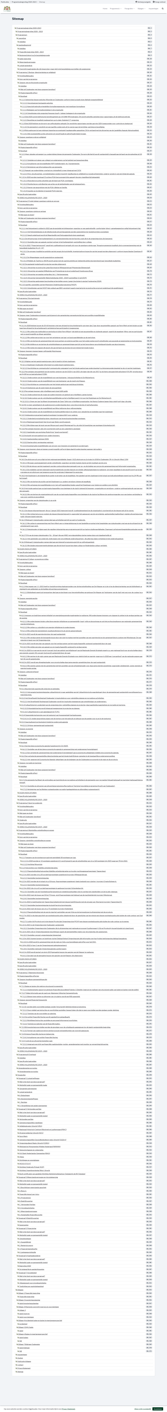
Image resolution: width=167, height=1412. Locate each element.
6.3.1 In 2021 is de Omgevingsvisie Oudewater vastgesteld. (41, 925)
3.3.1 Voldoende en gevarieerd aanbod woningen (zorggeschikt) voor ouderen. (48, 415)
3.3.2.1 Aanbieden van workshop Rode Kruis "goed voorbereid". (44, 432)
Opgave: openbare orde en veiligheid (32, 137)
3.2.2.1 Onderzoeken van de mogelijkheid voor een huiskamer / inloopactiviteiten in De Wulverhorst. (57, 377)
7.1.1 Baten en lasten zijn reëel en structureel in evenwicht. (41, 986)
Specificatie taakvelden (27, 194)
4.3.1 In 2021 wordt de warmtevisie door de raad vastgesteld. (42, 634)
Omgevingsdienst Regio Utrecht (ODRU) (33, 1143)
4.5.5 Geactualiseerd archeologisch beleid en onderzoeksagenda (43, 722)
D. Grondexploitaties (26, 1208)
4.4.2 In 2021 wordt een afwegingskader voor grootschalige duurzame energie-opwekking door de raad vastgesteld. (62, 662)
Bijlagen (142, 8)
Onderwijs (22, 820)
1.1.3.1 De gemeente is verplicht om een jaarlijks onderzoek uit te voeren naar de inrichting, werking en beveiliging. (62, 127)
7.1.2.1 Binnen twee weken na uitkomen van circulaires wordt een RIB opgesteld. (50, 996)
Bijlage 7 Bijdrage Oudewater (28, 1344)
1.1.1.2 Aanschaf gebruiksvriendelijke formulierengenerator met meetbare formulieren (52, 106)
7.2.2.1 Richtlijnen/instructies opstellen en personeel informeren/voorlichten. (48, 1020)
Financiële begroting (26, 1297)
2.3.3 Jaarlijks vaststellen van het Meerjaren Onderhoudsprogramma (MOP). (48, 285)
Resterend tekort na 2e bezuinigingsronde (34, 55)
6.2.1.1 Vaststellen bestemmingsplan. (34, 878)
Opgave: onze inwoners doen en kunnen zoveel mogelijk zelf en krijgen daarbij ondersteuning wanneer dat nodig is (60, 449)
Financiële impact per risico (28, 1194)
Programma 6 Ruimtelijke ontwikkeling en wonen (35, 830)
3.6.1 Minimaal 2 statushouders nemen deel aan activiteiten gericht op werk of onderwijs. (52, 520)
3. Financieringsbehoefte (27, 1249)
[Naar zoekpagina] (163, 8)
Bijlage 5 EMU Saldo (25, 1327)
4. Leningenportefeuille (27, 1252)
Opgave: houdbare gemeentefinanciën (32, 979)
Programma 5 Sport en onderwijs (29, 803)
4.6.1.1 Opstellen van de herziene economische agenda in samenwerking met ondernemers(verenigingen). (59, 749)
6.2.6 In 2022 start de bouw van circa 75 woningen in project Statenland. (46, 909)
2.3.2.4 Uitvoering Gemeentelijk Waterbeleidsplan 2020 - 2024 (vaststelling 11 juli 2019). (53, 278)
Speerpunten (23, 1225)
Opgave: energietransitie (27, 598)
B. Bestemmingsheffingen (28, 1099)
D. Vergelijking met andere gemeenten (32, 1106)
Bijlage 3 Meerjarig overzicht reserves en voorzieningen (38, 1307)
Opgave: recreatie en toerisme (29, 763)
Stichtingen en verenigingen (28, 1160)
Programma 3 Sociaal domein (28, 298)
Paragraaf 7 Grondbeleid (27, 1273)
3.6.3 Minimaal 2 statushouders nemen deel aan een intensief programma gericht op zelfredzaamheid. (56, 542)
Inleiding (22, 42)
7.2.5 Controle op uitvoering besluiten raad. (36, 1041)
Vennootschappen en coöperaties (30, 1150)
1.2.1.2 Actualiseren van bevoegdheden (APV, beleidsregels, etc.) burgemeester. (50, 164)
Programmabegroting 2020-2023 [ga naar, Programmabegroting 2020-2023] (24, 2)
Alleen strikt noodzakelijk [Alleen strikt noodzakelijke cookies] (142, 1409)
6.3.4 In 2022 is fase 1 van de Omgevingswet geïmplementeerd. (43, 945)
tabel (20, 1331)
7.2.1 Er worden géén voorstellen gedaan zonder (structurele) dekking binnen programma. (52, 1007)
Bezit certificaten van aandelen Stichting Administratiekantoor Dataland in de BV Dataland (51, 1174)
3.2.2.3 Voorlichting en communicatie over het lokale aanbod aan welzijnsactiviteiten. (52, 384)
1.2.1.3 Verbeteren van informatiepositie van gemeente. (41, 167)
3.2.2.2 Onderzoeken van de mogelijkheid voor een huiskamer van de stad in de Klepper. (52, 381)
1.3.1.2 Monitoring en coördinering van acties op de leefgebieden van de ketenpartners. (52, 184)
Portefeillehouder (25, 302)
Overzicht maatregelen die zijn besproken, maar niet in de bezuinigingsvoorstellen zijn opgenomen (54, 69)
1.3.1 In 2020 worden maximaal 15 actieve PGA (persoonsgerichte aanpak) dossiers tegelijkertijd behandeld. (59, 177)
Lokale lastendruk (25, 65)
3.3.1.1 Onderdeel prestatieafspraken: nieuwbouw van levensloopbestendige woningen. (52, 418)
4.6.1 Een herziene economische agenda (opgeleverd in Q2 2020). (43, 746)
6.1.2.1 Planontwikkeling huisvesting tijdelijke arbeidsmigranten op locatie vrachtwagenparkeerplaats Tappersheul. (63, 871)
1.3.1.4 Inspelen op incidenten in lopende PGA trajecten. (41, 191)
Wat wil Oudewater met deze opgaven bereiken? (37, 89)
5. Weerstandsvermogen (27, 1211)
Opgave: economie (25, 729)
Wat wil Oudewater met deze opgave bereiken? (37, 576)
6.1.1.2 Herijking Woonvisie (31, 864)
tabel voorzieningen (26, 1317)
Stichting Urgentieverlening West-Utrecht (34, 1170)
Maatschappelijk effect (28, 93)
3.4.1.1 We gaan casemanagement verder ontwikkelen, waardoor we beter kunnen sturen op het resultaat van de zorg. (63, 463)
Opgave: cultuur (24, 569)
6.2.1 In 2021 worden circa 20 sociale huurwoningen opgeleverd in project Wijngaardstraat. (53, 875)
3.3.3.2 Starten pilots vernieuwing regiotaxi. (36, 442)
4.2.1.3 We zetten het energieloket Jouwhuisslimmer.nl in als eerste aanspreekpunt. (51, 631)
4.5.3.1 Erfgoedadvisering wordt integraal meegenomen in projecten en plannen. (50, 708)
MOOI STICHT (24, 1164)
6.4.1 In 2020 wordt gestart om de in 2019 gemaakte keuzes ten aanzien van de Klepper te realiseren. (56, 952)
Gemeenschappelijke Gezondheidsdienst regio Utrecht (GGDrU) (42, 1140)
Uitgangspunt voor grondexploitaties (32, 1283)
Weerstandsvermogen (26, 62)
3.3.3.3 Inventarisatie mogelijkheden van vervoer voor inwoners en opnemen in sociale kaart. (54, 446)
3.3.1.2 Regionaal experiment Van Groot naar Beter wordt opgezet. (45, 422)
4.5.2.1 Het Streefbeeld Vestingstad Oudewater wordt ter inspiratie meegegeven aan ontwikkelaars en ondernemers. (63, 701)
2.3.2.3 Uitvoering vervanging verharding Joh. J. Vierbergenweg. (44, 274)
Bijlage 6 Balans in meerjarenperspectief (32, 1334)
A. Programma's (24, 1198)
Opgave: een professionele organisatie (32, 83)
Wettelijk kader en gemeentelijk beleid (33, 1116)
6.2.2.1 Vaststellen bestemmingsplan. (34, 885)
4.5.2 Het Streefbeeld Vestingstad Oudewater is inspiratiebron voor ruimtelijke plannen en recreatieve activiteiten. (61, 698)
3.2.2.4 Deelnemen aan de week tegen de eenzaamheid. (41, 388)
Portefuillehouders (25, 562)
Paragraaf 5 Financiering (26, 1228)
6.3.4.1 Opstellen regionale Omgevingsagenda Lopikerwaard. (43, 949)
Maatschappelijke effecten (28, 976)
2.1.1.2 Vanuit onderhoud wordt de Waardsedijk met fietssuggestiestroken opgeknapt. (52, 235)
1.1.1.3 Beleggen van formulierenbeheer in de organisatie (41, 110)
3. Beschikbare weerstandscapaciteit (32, 1187)
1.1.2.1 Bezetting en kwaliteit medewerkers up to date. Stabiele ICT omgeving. (49, 120)
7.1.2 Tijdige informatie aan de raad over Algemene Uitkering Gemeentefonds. (48, 993)
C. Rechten (22, 1102)
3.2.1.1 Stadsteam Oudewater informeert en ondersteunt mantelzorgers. (47, 365)
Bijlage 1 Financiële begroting (28, 1293)
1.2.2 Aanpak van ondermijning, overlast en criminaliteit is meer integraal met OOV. (50, 170)
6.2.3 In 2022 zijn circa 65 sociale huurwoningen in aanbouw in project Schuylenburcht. (51, 888)
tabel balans (23, 1337)
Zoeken (19, 1358)
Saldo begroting (24, 59)
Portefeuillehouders (26, 76)
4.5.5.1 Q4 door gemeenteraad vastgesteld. (36, 725)
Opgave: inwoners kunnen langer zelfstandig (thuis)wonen (39, 351)
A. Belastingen (24, 1095)
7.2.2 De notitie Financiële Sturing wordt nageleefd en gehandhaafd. (44, 1017)
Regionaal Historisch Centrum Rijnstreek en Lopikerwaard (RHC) (42, 1129)
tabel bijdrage (24, 1348)
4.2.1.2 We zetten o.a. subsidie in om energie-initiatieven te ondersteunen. (47, 627)
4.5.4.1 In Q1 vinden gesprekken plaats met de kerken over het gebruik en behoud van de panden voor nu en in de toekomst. (65, 719)
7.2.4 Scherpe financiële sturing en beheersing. (36, 1034)
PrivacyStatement (23, 1368)
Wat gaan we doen (25, 813)
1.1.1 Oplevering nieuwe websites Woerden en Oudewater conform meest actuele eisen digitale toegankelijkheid (61, 100)
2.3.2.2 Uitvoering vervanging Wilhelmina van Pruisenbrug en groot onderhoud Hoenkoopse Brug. (56, 271)
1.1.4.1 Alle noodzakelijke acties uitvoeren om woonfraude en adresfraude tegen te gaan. (53, 134)
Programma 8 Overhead (26, 1054)
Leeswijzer (21, 38)
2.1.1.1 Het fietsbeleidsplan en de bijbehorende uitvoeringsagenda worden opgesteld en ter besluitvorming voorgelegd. (64, 232)
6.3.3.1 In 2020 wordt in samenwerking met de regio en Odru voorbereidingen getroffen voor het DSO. (58, 942)
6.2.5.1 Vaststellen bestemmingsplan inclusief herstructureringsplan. (45, 905)
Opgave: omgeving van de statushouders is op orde (37, 500)
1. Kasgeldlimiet (24, 1242)
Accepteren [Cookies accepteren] (158, 1409)
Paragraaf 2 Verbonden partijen (29, 1109)
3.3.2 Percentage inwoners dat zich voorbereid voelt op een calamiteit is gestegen (49, 429)
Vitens (21, 1157)
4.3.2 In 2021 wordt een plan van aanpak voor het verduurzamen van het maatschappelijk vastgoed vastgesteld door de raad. (65, 643)
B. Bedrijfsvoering (25, 1201)
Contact (19, 1365)
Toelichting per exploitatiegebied (31, 1286)
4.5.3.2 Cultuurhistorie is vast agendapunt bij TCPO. (40, 712)
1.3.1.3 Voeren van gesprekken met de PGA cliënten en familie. (43, 187)
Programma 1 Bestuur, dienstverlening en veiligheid (36, 72)
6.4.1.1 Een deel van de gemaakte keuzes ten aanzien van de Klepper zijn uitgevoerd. (51, 956)
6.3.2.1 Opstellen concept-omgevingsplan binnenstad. (40, 935)
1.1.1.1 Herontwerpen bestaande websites (36, 103)
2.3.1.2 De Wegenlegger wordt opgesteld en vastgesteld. (41, 257)
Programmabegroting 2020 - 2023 (29, 31)
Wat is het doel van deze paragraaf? (31, 1082)
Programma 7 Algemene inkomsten (30, 973)
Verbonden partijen (25, 1119)
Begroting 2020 (24, 1266)
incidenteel (22, 1324)
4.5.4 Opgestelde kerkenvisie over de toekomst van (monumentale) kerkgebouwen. (50, 715)
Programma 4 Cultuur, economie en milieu (32, 559)
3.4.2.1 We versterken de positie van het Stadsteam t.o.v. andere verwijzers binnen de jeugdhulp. (55, 482)
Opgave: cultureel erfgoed (28, 672)
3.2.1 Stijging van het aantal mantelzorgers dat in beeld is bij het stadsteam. (47, 361)
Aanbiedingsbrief (24, 45)
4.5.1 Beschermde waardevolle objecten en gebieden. (39, 689)
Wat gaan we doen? (26, 215)
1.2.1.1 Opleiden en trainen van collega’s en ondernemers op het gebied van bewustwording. (54, 160)
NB (20, 1341)
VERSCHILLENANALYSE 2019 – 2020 (32, 198)
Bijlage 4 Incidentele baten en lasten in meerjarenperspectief (39, 1320)
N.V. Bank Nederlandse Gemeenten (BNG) (34, 1153)
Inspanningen (153, 8)
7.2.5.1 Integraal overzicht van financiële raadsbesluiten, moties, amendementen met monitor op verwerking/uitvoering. (64, 1044)
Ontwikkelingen (24, 1239)
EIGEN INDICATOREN (27, 549)
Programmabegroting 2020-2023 (28, 28)
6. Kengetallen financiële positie (30, 1215)
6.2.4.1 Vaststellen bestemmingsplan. (34, 898)
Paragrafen (130, 8)
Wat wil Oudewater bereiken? (29, 312)
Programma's (116, 8)
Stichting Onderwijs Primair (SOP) (31, 1167)
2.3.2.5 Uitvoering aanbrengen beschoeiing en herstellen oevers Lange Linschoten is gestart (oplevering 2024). (61, 281)
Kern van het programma (27, 79)
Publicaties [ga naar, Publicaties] (5, 2)
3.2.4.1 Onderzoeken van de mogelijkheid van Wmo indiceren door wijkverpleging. (51, 408)
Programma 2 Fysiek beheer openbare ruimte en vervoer (38, 201)
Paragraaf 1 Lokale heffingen (28, 1078)
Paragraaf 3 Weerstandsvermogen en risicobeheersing (37, 1177)
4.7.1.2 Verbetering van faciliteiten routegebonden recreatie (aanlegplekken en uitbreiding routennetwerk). (60, 789)
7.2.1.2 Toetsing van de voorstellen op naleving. (38, 1013)
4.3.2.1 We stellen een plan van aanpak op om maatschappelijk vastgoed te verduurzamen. (53, 647)
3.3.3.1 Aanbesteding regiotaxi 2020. (34, 439)
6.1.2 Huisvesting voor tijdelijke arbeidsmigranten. (38, 868)
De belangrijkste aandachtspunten (31, 1269)
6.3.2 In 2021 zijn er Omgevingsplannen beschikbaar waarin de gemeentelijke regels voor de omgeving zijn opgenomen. (63, 932)
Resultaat (23, 96)
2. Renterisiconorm (25, 1245)
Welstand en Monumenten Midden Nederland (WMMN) (39, 1146)
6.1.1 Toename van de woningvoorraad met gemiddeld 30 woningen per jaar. (47, 857)
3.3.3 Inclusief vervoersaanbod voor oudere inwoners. (39, 435)
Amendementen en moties (27, 1068)
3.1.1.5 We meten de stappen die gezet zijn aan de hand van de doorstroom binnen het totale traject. (57, 348)
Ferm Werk (22, 1136)
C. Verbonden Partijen (26, 1204)
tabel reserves (24, 1314)
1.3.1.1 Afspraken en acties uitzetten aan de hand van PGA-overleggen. (46, 181)
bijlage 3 (22, 1310)
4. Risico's (22, 1191)
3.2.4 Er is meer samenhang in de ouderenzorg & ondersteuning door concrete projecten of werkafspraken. (58, 405)
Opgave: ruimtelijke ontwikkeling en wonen (34, 840)
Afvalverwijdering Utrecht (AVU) (30, 1133)
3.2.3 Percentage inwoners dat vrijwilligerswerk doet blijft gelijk (43, 391)
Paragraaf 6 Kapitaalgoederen (28, 1256)
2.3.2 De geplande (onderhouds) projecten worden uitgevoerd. (42, 264)
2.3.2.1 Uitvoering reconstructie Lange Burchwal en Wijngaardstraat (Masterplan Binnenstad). (55, 268)
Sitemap (19, 1372)
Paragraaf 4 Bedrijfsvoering (28, 1218)
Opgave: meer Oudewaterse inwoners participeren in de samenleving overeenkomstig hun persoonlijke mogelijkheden (61, 315)
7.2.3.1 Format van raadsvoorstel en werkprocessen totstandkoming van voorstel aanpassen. (54, 1031)
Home (105, 8)
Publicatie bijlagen (23, 1361)
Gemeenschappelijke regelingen (30, 1123)
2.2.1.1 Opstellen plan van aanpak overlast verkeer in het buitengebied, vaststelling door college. (56, 242)
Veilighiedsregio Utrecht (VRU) (30, 1126)
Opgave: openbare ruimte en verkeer (32, 211)
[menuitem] (143, 2)
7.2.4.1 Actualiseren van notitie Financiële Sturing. (39, 1037)
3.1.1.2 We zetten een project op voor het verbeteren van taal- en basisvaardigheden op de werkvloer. (57, 337)
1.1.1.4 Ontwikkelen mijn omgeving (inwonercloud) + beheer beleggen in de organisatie (52, 113)
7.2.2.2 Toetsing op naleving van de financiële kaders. (40, 1024)
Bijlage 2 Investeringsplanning (28, 1300)
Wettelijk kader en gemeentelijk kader (32, 1085)
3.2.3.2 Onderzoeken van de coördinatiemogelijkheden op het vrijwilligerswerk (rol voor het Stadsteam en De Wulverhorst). (65, 398)
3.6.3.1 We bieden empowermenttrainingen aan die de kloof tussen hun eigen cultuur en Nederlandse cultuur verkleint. (63, 545)
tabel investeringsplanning (28, 1303)
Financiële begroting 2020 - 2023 (31, 52)
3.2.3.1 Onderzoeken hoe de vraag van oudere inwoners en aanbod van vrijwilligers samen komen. (56, 395)
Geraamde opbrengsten (27, 1089)
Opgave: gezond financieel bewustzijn (32, 1000)
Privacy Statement (68, 1409)
